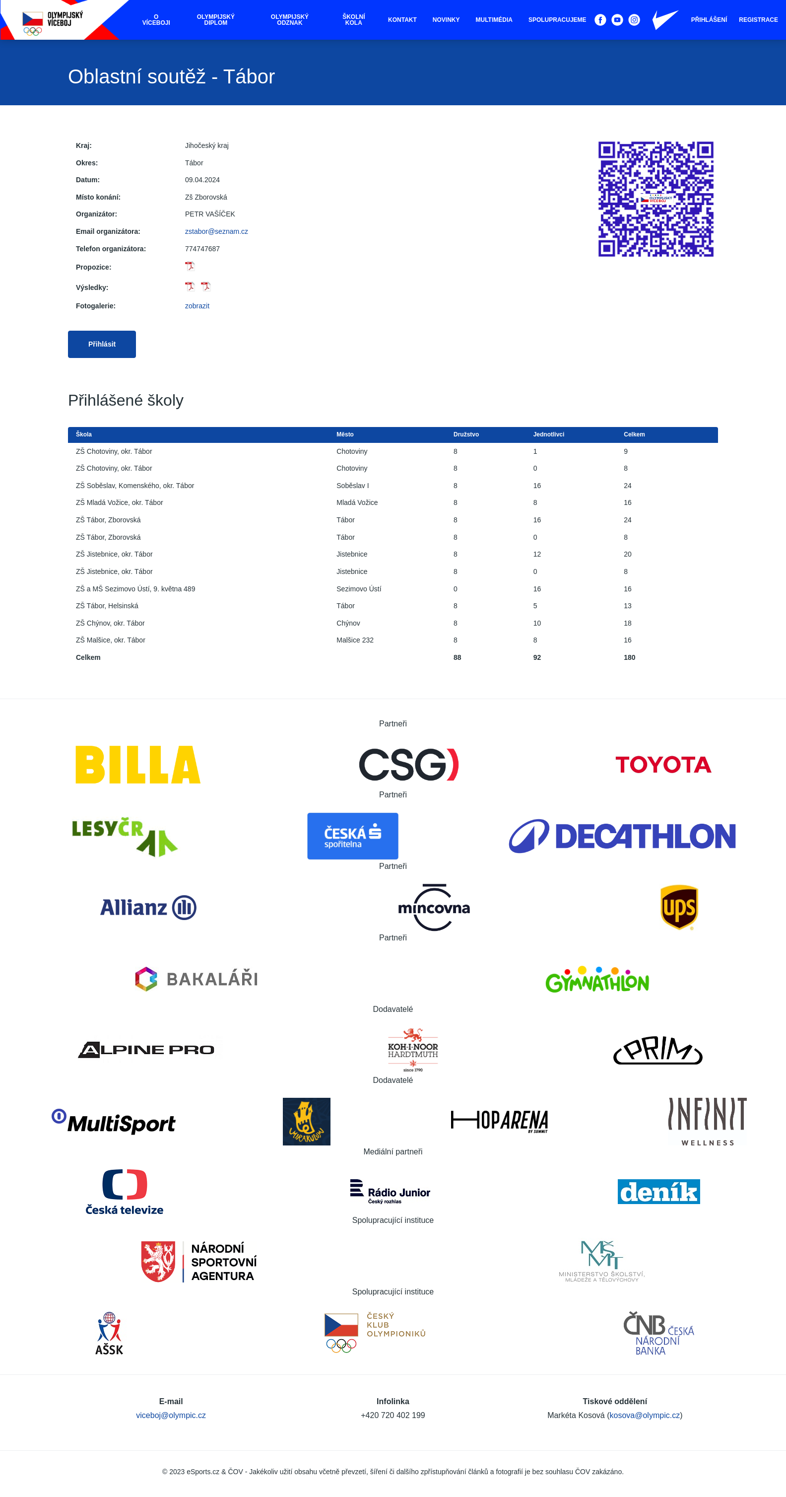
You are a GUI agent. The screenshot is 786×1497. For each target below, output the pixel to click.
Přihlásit (102, 344)
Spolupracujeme (557, 19)
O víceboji (156, 19)
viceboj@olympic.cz (171, 1415)
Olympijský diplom (216, 19)
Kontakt (402, 19)
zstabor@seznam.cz (216, 231)
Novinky (446, 19)
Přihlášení (709, 20)
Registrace (758, 20)
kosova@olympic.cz (645, 1415)
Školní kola (353, 19)
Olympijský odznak (290, 19)
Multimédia (494, 19)
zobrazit (197, 306)
